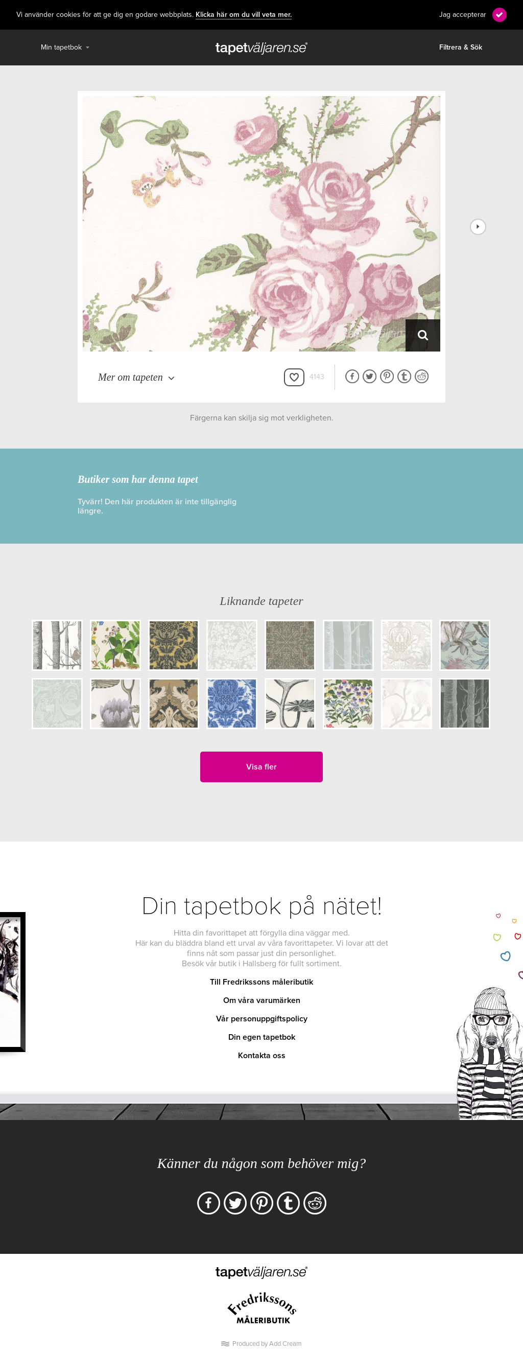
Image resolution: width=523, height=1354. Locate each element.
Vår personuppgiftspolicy (261, 1019)
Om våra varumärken (261, 1000)
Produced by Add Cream (267, 1344)
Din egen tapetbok (261, 1037)
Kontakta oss (262, 1055)
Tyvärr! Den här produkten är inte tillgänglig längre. (157, 506)
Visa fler (261, 767)
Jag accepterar (462, 14)
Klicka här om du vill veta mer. (244, 15)
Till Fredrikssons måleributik (261, 982)
